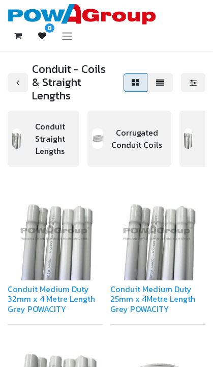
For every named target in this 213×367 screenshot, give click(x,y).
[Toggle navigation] (67, 35)
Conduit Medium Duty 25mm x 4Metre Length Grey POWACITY (152, 298)
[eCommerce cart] (18, 35)
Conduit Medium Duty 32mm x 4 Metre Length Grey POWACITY (51, 298)
